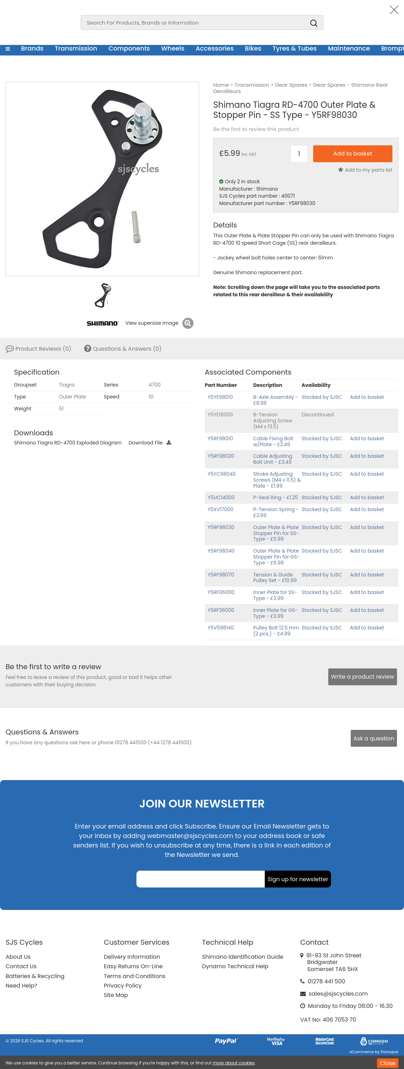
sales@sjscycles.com (338, 994)
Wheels (172, 48)
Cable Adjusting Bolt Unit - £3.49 (272, 459)
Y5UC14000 (221, 497)
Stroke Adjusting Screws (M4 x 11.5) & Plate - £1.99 (277, 479)
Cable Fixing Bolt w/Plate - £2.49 (273, 441)
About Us (18, 957)
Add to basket (367, 397)
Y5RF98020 (221, 456)
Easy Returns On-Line (133, 966)
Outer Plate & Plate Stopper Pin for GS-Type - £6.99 (276, 556)
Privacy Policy (123, 986)
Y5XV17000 (221, 509)
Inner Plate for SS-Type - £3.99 (275, 595)
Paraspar (389, 1052)
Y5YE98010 (220, 397)
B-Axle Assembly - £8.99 (275, 400)
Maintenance (349, 48)
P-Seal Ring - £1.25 (275, 497)
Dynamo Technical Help (235, 966)
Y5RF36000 (221, 610)
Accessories (215, 48)
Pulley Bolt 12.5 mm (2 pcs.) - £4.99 (276, 630)
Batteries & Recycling (35, 976)
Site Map (116, 995)
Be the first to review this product (256, 129)
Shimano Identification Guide (242, 957)
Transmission (76, 48)
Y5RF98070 (221, 574)
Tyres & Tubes (294, 48)
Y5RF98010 (220, 438)
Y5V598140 (221, 627)
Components (129, 48)
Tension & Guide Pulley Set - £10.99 (275, 577)
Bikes (253, 48)
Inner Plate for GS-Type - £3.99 (275, 613)
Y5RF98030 (221, 527)
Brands (32, 48)
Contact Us (21, 966)
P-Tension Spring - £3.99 (276, 512)
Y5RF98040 (221, 550)
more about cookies (234, 1063)
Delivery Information (132, 957)
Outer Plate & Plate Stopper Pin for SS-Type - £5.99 (276, 533)
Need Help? (21, 986)
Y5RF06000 (221, 592)
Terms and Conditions (135, 976)
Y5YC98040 (222, 473)
